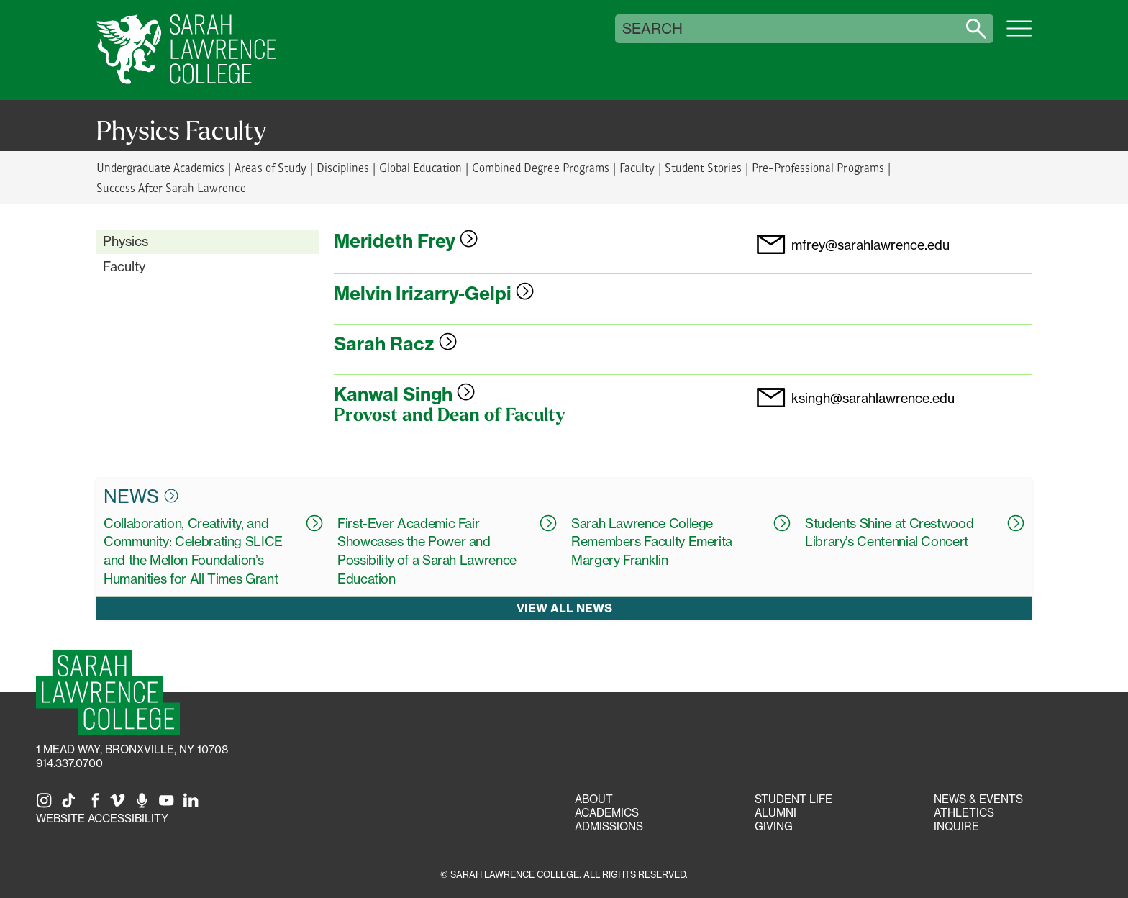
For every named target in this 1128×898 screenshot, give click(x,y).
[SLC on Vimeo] (120, 805)
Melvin (434, 293)
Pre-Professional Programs (817, 167)
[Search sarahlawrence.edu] (976, 28)
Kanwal (404, 394)
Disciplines (343, 167)
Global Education (420, 167)
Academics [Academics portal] (607, 813)
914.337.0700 (69, 763)
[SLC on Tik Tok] (71, 805)
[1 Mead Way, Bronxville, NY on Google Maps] (132, 749)
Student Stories (703, 167)
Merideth (406, 241)
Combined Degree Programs (540, 167)
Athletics (964, 813)
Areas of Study (270, 167)
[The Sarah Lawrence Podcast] (144, 805)
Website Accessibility (102, 818)
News (141, 496)
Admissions (609, 826)
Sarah (395, 343)
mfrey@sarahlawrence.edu (870, 245)
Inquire (956, 826)
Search (652, 29)
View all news (564, 607)
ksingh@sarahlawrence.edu (873, 398)
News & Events (978, 799)
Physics (125, 241)
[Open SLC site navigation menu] (1019, 36)
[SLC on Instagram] (47, 805)
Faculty (637, 167)
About (594, 799)
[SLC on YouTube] (169, 805)
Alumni (775, 813)
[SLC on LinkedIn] (193, 805)
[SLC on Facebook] (95, 805)
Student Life (793, 799)
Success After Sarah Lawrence (171, 187)
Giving (774, 826)
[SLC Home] (186, 50)
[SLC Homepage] (108, 692)
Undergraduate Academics (160, 167)
